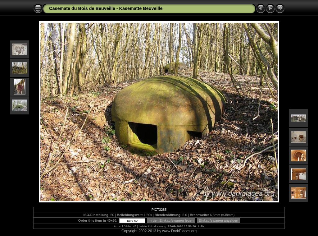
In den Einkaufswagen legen (171, 220)
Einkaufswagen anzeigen (218, 220)
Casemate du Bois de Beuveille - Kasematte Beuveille (106, 8)
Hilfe (201, 226)
